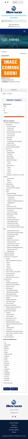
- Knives (6, 205)
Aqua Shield (6, 345)
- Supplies (6, 298)
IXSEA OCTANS (7, 354)
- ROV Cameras (8, 316)
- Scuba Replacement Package (12, 141)
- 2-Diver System (9, 134)
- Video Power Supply (10, 160)
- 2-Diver (7, 164)
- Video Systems (8, 166)
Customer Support (14, 423)
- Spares (6, 190)
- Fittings (6, 281)
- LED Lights (7, 154)
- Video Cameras (8, 158)
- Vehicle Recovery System (11, 244)
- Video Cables (8, 156)
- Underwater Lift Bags (10, 214)
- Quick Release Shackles (10, 290)
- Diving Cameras (8, 314)
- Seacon (7, 180)
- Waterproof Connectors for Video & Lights (13, 176)
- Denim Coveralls (8, 186)
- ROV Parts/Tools (8, 287)
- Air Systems (7, 125)
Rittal (5, 360)
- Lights (6, 326)
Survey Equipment (8, 337)
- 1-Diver (7, 162)
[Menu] (24, 31)
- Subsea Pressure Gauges (10, 296)
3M (4, 343)
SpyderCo (6, 369)
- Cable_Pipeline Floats (10, 221)
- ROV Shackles (8, 288)
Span (5, 367)
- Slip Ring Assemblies (9, 294)
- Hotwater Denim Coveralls (11, 188)
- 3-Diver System (9, 136)
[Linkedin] (7, 2)
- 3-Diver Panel (8, 130)
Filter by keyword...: (8, 383)
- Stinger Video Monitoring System (13, 331)
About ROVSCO (14, 427)
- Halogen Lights (9, 152)
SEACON (6, 365)
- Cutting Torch (9, 199)
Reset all (14, 389)
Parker (5, 358)
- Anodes (6, 259)
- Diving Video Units (9, 320)
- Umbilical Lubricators (9, 300)
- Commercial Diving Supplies (11, 147)
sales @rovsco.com (15, 27)
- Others (6, 264)
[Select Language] (17, 2)
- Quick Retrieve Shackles (10, 292)
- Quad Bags (8, 238)
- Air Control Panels (9, 126)
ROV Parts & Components (10, 257)
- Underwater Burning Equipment (13, 195)
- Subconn (7, 182)
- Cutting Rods (8, 197)
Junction (4, 52)
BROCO (5, 347)
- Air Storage (7, 138)
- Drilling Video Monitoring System (12, 324)
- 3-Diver (7, 171)
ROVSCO (6, 362)
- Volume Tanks (8, 143)
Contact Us (14, 425)
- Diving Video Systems (10, 318)
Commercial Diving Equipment (11, 123)
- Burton (6, 262)
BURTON (6, 349)
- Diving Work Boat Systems (11, 322)
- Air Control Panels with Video (12, 132)
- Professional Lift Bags (10, 234)
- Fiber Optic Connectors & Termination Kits (11, 278)
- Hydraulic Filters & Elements (11, 285)
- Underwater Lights (9, 301)
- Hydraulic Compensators (10, 283)
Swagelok (6, 378)
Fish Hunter (23, 54)
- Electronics (7, 149)
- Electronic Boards (9, 274)
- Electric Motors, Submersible (11, 272)
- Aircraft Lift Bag (9, 218)
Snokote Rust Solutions (9, 305)
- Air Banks (7, 139)
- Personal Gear (8, 184)
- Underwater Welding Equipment (13, 201)
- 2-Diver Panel (8, 128)
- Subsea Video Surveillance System (13, 333)
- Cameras (6, 313)
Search (6, 389)
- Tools (6, 192)
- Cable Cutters (8, 270)
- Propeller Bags (8, 236)
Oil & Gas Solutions (8, 253)
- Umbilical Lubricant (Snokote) (12, 307)
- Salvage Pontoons (9, 242)
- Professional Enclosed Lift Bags (13, 233)
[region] (14, 90)
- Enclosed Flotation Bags (11, 225)
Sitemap (14, 432)
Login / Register (14, 430)
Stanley (5, 371)
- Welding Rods (9, 203)
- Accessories (8, 216)
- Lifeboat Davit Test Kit (11, 231)
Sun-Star (6, 377)
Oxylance (6, 356)
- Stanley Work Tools (9, 206)
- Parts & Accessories (10, 212)
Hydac (5, 352)
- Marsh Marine (8, 179)
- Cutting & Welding (9, 193)
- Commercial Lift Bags (10, 223)
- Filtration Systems (9, 145)
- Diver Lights (7, 151)
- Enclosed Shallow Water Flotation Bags (13, 228)
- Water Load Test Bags (11, 246)
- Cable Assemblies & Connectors (12, 260)
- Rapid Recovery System (11, 240)
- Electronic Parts (8, 275)
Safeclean (6, 364)
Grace (5, 351)
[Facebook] (5, 2)
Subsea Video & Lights (9, 311)
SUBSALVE (6, 375)
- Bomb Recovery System (11, 220)
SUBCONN (6, 373)
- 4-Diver (7, 173)
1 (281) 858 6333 (15, 25)
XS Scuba (6, 380)
